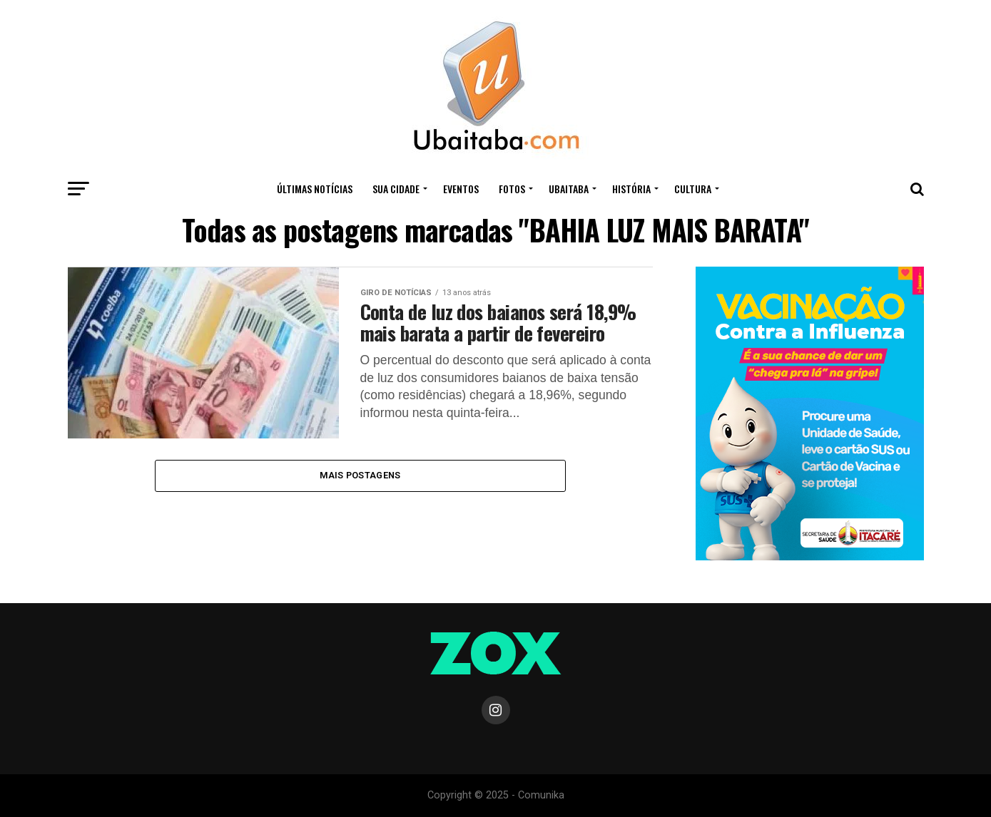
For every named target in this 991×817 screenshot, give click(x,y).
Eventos (461, 188)
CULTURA (692, 188)
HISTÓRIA (631, 188)
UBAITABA (569, 188)
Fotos (512, 188)
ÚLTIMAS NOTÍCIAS (314, 188)
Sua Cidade (396, 188)
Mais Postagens (360, 475)
